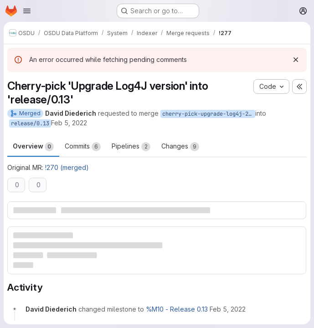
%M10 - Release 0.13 (177, 309)
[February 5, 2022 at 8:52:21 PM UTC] (228, 309)
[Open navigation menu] (27, 11)
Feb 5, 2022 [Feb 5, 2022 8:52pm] (69, 123)
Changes (180, 146)
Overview (33, 146)
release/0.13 (30, 123)
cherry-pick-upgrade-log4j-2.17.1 (208, 114)
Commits (83, 146)
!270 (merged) (67, 167)
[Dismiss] (295, 59)
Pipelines (131, 146)
